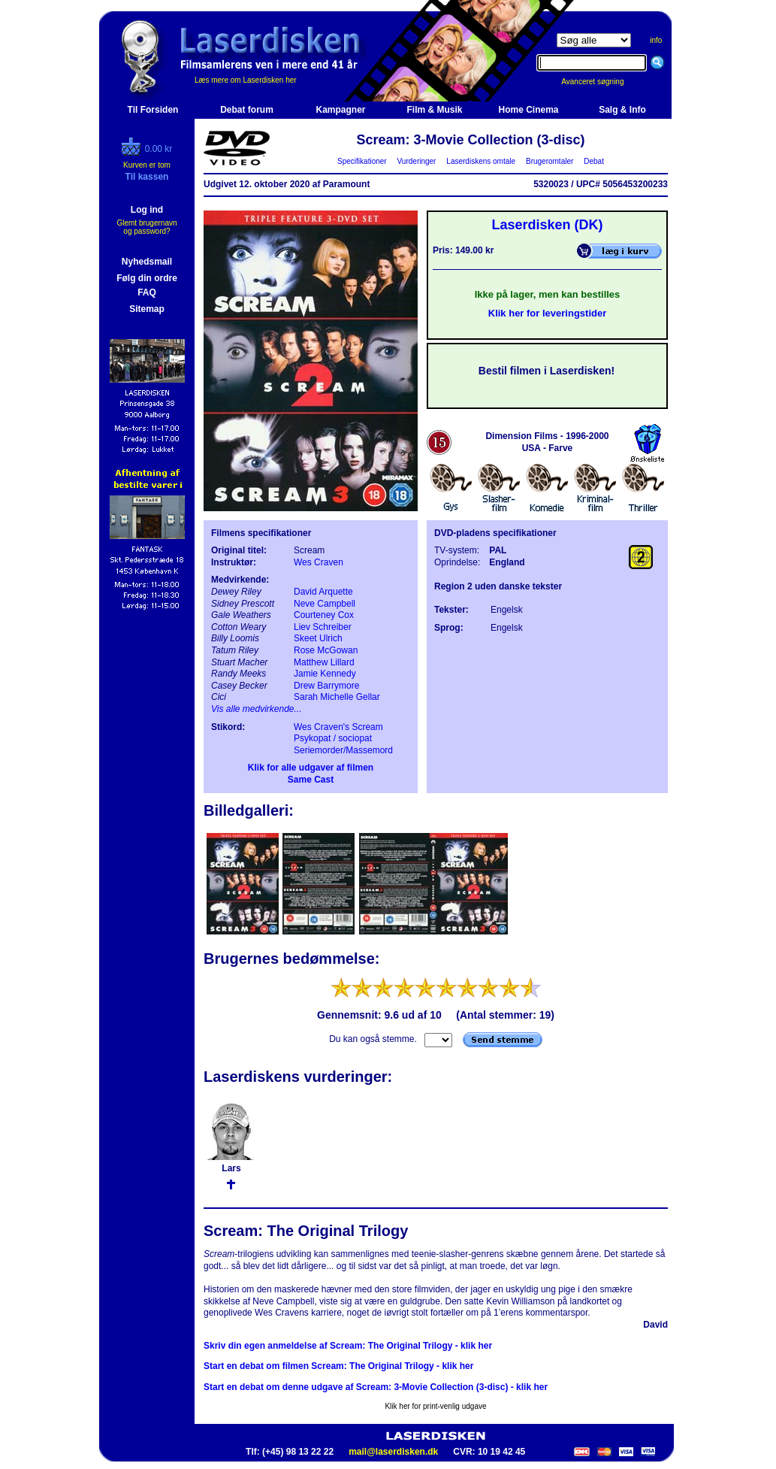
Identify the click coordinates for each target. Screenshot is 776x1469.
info (656, 40)
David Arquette (323, 591)
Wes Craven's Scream (338, 727)
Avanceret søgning (600, 81)
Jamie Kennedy (325, 673)
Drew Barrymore (326, 685)
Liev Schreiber (323, 627)
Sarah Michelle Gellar (337, 697)
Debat (594, 161)
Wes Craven (318, 562)
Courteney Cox (324, 615)
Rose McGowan (326, 650)
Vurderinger (416, 161)
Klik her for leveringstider (547, 313)
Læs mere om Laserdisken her (246, 80)
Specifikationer (362, 161)
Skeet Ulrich (318, 638)
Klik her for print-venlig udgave (435, 1406)
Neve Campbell (324, 603)
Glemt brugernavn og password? (146, 227)
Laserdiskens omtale (481, 161)
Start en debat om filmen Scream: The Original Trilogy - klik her (338, 1366)
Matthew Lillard (324, 662)
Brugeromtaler (549, 161)
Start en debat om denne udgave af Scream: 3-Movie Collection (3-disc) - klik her (376, 1387)
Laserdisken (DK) (546, 224)
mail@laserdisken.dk (393, 1451)
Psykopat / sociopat (333, 738)
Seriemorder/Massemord (343, 750)
